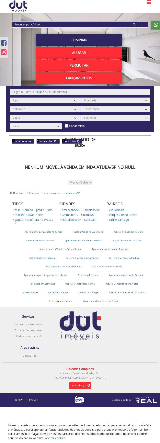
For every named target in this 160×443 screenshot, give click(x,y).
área (40, 215)
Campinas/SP (91, 210)
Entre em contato (75, 324)
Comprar (79, 40)
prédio (40, 210)
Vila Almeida (116, 210)
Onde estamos (75, 336)
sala (49, 210)
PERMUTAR (78, 65)
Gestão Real (29, 355)
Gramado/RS (70, 215)
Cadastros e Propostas (28, 324)
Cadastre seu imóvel (28, 336)
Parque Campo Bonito (123, 215)
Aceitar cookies (55, 438)
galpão (19, 220)
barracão (47, 220)
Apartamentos (52, 193)
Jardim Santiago (119, 220)
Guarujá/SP (88, 215)
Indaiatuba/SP (72, 193)
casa (17, 210)
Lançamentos (79, 78)
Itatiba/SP (90, 220)
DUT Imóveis (17, 193)
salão (31, 215)
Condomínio (77, 125)
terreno (28, 210)
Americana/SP (71, 210)
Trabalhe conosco (75, 330)
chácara (20, 215)
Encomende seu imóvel (28, 330)
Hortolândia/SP (71, 220)
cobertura (32, 220)
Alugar (79, 52)
